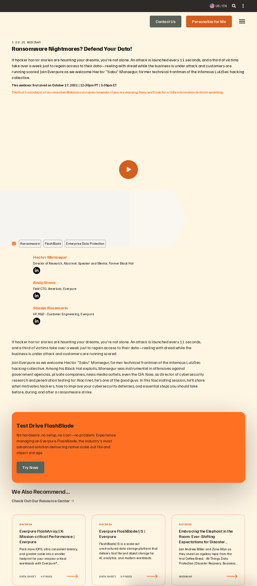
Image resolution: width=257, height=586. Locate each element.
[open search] (234, 6)
